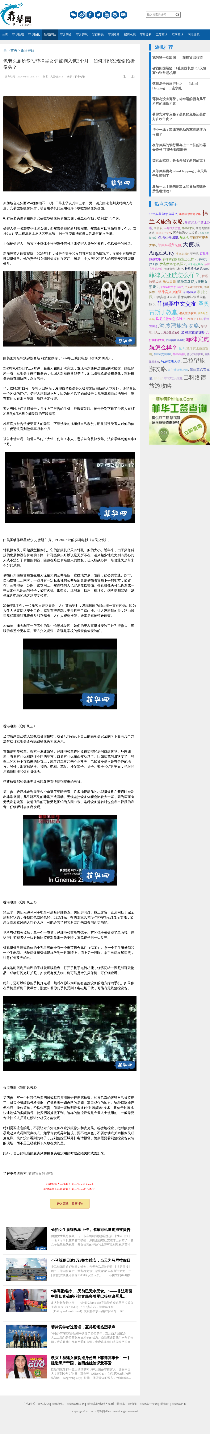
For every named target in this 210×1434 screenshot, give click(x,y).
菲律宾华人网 (76, 1404)
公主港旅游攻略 (178, 370)
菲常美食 (66, 34)
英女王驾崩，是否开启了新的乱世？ (179, 160)
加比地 (184, 237)
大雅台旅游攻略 (170, 332)
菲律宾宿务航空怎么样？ (179, 259)
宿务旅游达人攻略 (185, 232)
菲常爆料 (146, 34)
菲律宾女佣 (36, 1173)
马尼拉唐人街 (171, 361)
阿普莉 (158, 228)
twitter (98, 15)
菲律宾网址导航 (175, 340)
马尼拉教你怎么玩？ (171, 319)
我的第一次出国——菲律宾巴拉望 (177, 57)
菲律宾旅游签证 (170, 292)
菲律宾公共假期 (173, 378)
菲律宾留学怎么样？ (163, 214)
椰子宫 (158, 378)
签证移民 (98, 34)
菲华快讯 (34, 34)
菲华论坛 (18, 34)
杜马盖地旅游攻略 (196, 268)
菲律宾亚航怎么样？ (174, 275)
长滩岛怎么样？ (173, 268)
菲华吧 (194, 253)
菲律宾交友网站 (162, 354)
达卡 (182, 348)
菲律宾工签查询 (127, 1404)
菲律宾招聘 (179, 354)
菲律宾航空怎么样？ (172, 287)
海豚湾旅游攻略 (179, 326)
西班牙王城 (194, 319)
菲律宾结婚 (182, 253)
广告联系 (29, 1404)
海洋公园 (169, 282)
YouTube (106, 15)
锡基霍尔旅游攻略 (190, 214)
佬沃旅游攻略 (195, 354)
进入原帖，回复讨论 (70, 1203)
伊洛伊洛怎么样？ (172, 264)
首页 (5, 34)
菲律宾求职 (188, 228)
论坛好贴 (50, 34)
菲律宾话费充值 (169, 245)
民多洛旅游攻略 (193, 287)
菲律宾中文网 (163, 232)
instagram (115, 15)
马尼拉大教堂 (172, 228)
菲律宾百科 (179, 1404)
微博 (81, 15)
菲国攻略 (114, 34)
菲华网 (101, 1411)
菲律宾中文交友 (177, 304)
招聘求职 (130, 34)
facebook (90, 15)
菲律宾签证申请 (165, 297)
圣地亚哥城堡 (168, 237)
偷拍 (49, 1173)
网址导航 (194, 34)
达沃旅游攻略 (188, 313)
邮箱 (123, 15)
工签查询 (162, 34)
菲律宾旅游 (189, 292)
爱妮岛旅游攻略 (193, 332)
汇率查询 (178, 34)
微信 (73, 15)
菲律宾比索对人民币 (100, 1404)
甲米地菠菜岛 (195, 264)
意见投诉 (44, 1404)
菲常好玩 (82, 34)
